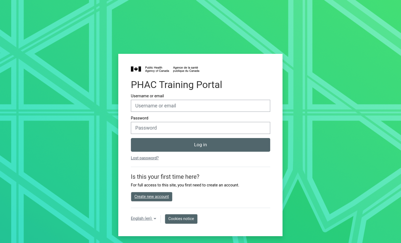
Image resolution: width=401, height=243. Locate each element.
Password (139, 118)
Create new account (151, 196)
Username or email (147, 96)
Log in (200, 144)
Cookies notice (181, 218)
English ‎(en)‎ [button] (141, 218)
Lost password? (144, 158)
